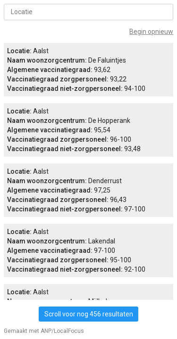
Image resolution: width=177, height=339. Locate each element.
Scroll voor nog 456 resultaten (88, 314)
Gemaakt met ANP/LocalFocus (44, 331)
